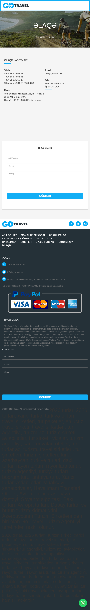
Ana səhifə (40, 37)
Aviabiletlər (57, 235)
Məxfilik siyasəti (33, 235)
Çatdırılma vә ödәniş (17, 238)
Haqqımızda (66, 242)
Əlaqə (6, 245)
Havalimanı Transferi (17, 242)
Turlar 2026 (43, 238)
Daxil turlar (45, 242)
